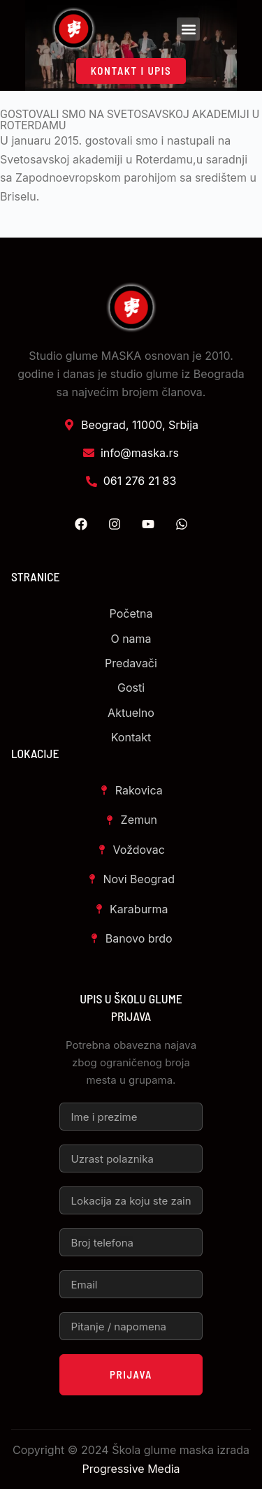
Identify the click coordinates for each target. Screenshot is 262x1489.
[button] (188, 29)
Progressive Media (131, 1469)
